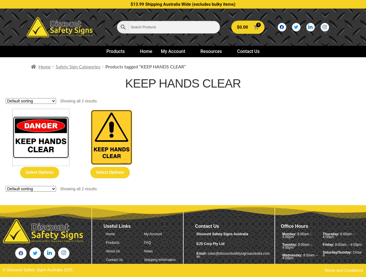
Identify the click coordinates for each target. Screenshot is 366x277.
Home (146, 51)
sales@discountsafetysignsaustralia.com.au (233, 255)
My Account (175, 51)
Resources (213, 51)
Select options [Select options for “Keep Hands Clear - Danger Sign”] (39, 172)
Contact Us (248, 51)
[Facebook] (282, 27)
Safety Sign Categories (78, 66)
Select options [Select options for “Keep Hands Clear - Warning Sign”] (110, 172)
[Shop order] (31, 101)
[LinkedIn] (310, 27)
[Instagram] (325, 27)
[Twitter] (296, 27)
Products (118, 51)
